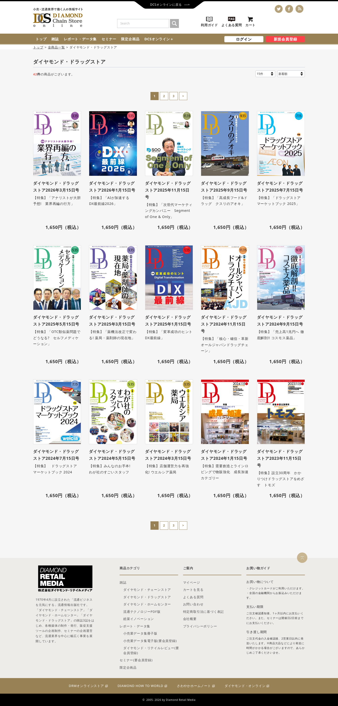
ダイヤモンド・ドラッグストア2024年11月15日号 (224, 324)
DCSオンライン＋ (158, 39)
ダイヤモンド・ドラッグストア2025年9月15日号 (224, 186)
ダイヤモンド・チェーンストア (147, 589)
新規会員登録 (285, 39)
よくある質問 (193, 597)
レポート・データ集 (80, 39)
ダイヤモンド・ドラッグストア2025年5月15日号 (56, 320)
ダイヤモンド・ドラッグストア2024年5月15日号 (112, 455)
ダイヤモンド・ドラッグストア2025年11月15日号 (168, 190)
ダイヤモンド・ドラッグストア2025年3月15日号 (112, 320)
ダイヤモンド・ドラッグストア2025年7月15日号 (280, 186)
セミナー (109, 39)
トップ (41, 39)
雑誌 (55, 39)
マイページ (191, 582)
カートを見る (193, 589)
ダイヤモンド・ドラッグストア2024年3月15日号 (168, 455)
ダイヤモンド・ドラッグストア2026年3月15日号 (56, 186)
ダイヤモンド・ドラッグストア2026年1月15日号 (112, 186)
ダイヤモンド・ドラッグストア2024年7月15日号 (56, 455)
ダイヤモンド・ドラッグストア (147, 597)
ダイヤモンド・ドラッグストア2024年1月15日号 (224, 455)
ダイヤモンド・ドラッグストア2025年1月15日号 (168, 320)
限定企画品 (130, 39)
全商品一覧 (56, 47)
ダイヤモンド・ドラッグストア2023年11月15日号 (280, 458)
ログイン (244, 39)
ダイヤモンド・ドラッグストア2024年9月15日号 (280, 320)
